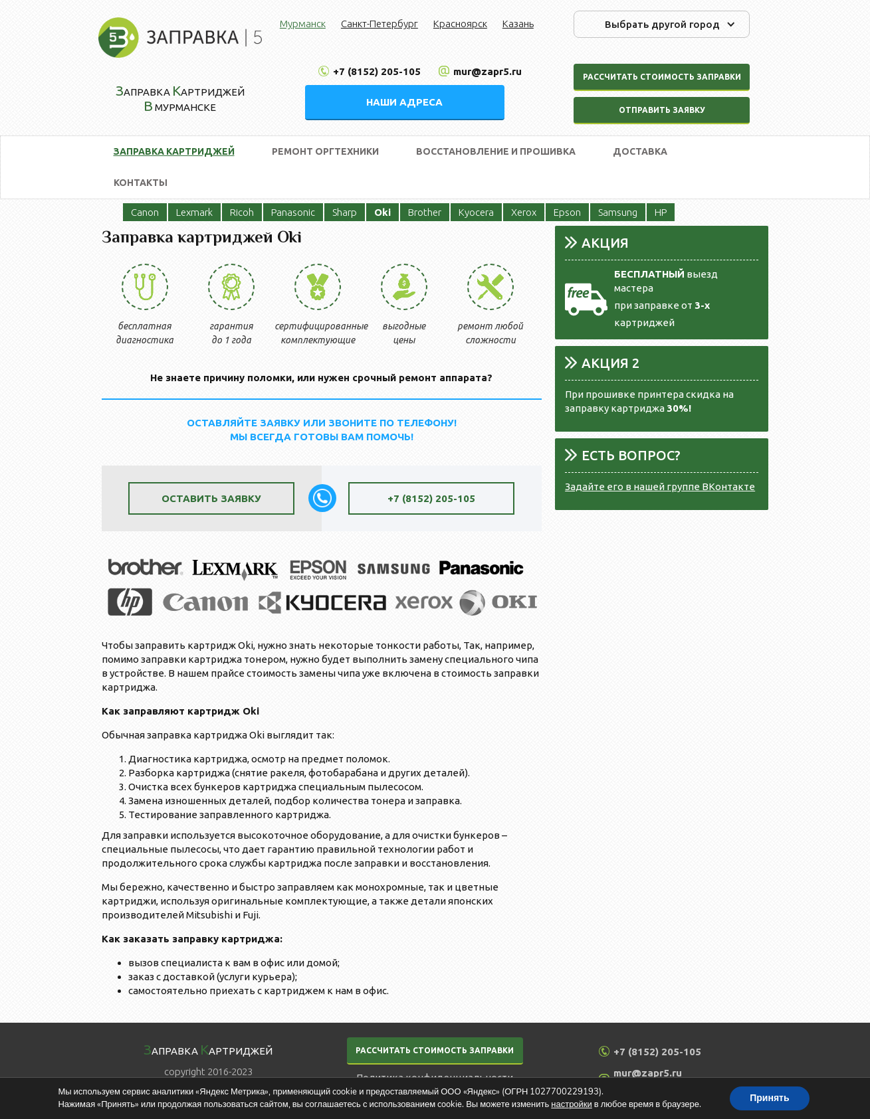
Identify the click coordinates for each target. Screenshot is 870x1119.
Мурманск (303, 23)
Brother (424, 212)
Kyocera (476, 212)
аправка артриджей (208, 1049)
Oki (382, 212)
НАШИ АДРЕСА (404, 102)
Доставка (640, 151)
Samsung (617, 212)
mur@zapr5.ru (487, 71)
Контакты (140, 182)
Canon (145, 212)
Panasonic (293, 212)
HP (661, 212)
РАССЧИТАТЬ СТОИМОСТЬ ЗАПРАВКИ (435, 1050)
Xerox (523, 212)
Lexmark (194, 212)
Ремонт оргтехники (325, 151)
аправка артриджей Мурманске (180, 98)
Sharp (344, 212)
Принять (769, 1098)
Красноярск (460, 23)
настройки (571, 1104)
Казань (518, 23)
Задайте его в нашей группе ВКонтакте (660, 486)
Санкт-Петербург (379, 23)
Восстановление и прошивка (496, 151)
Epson (567, 212)
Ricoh (242, 212)
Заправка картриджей (174, 151)
